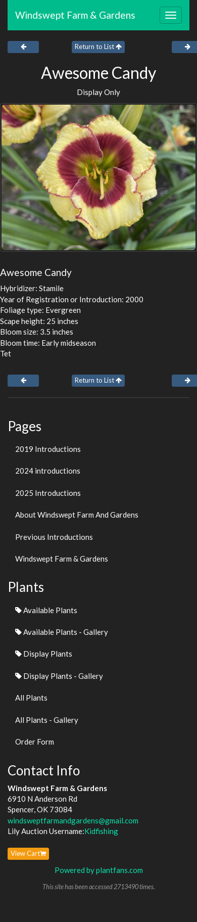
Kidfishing (101, 831)
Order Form (34, 741)
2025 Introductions (48, 492)
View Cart (28, 853)
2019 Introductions (48, 448)
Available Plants (46, 610)
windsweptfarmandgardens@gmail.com (73, 820)
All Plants (31, 697)
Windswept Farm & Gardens (75, 15)
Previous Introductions (54, 536)
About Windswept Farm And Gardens (76, 514)
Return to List (98, 46)
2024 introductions (47, 470)
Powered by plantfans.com (99, 869)
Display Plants (43, 653)
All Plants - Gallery (46, 719)
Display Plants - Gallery (59, 675)
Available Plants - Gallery (61, 631)
